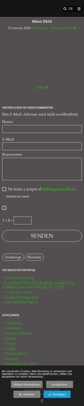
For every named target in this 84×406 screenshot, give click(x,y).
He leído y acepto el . (41, 189)
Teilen (42, 87)
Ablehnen (26, 395)
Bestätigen (57, 395)
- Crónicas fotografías (20, 297)
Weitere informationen (27, 384)
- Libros (9, 338)
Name (7, 122)
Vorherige (13, 257)
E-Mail (8, 139)
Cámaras (41, 28)
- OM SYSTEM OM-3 (19, 302)
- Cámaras (11, 323)
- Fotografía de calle (19, 364)
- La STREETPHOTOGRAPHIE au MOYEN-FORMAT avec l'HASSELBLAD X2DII (38, 285)
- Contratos (11, 328)
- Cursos (9, 343)
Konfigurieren (59, 384)
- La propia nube (16, 292)
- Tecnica (10, 358)
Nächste (34, 257)
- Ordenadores (15, 353)
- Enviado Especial (17, 278)
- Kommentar (59, 28)
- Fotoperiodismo (17, 333)
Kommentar (12, 155)
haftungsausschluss (58, 189)
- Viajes (8, 348)
